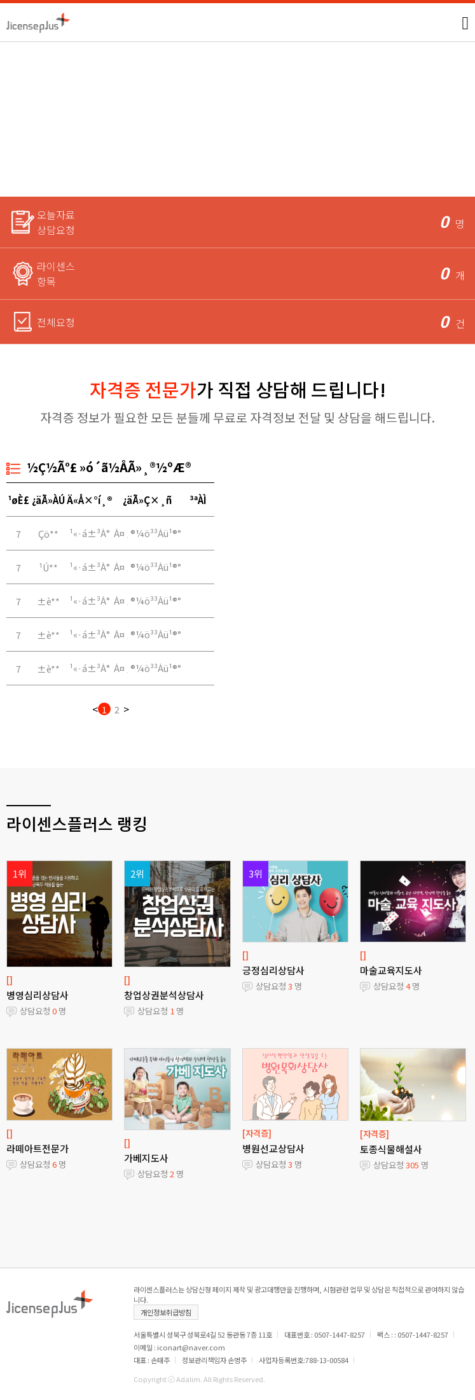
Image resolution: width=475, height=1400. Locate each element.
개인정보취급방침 (166, 1312)
